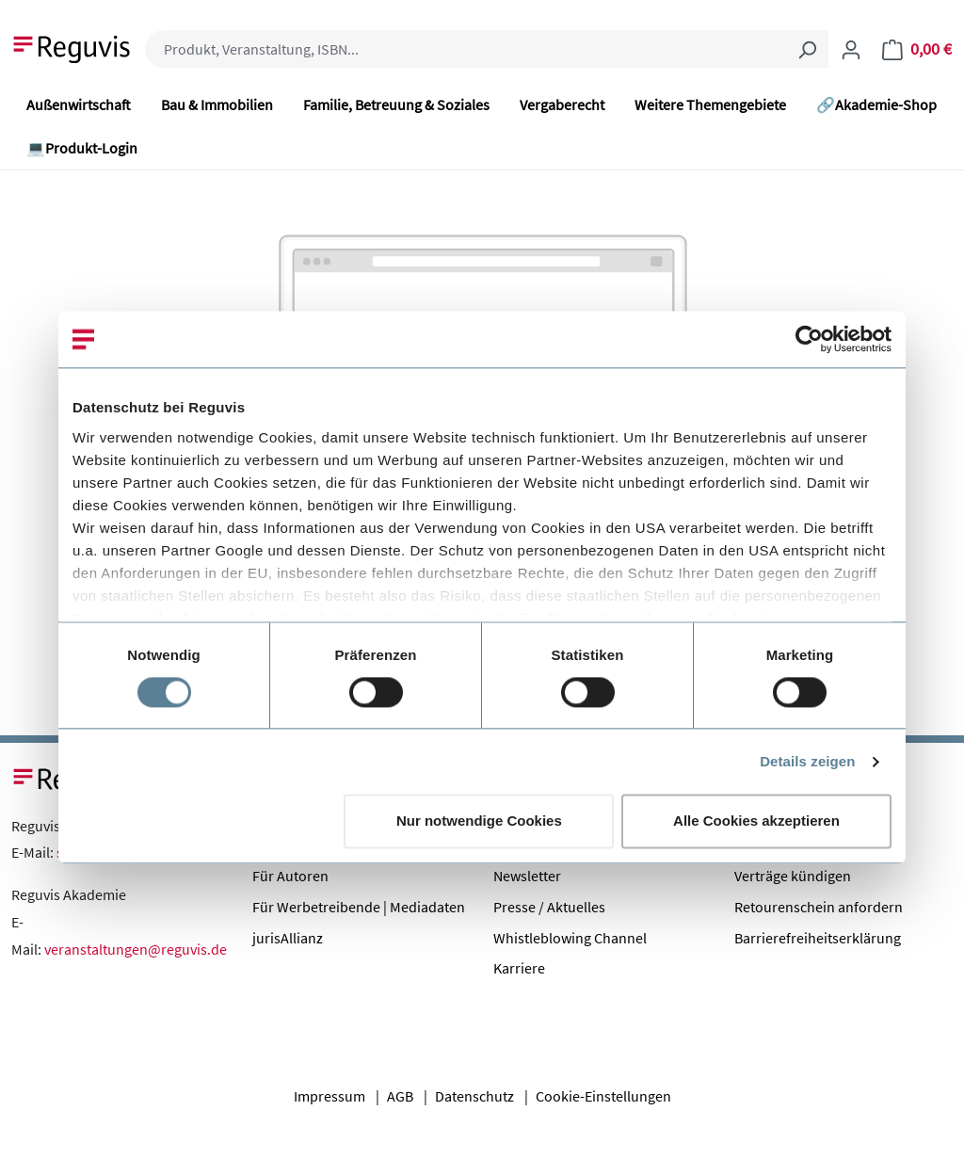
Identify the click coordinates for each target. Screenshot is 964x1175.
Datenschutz (474, 1095)
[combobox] (465, 49)
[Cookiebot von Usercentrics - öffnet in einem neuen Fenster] (809, 339)
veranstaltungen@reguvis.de (135, 949)
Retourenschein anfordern (818, 906)
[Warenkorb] (917, 49)
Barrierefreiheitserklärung (817, 937)
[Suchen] (806, 49)
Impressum (329, 1095)
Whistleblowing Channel (570, 937)
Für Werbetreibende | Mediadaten (358, 906)
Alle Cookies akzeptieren (756, 821)
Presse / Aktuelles (549, 906)
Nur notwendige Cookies (479, 821)
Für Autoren (290, 875)
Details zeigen (807, 761)
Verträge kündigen (792, 875)
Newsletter (527, 875)
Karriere (519, 967)
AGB (400, 1095)
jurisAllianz (287, 937)
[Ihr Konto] (851, 49)
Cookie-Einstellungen (603, 1095)
